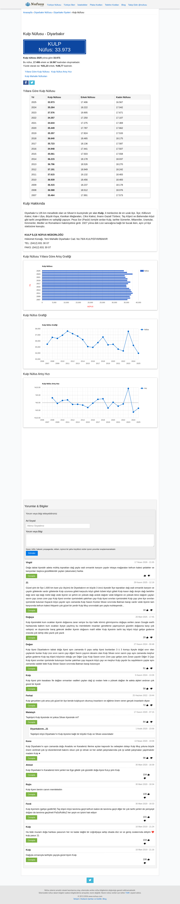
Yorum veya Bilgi (34, 531)
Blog (123, 5)
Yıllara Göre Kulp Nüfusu (37, 71)
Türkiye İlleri (69, 5)
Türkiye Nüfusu (54, 5)
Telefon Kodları (112, 5)
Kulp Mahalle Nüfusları (36, 76)
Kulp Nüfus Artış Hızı (61, 71)
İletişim (76, 899)
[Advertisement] (90, 21)
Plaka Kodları (96, 5)
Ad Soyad (31, 521)
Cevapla (31, 576)
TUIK (127, 893)
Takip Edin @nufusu (137, 5)
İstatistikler (82, 5)
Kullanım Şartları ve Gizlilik (91, 899)
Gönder (32, 553)
